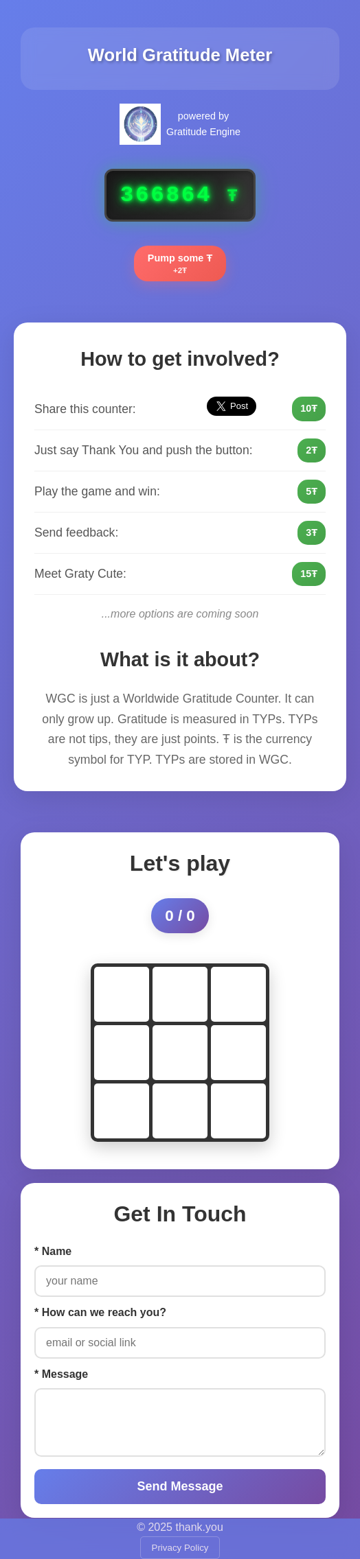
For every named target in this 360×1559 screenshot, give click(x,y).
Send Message (180, 1486)
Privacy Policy (180, 1548)
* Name (52, 1251)
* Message (61, 1374)
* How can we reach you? (100, 1312)
